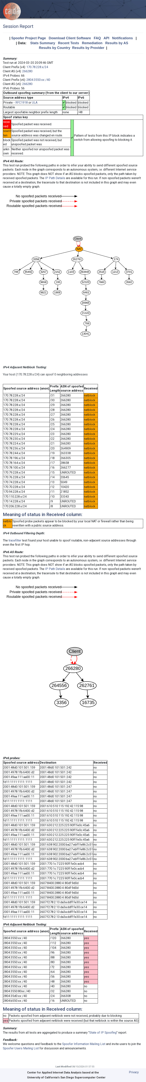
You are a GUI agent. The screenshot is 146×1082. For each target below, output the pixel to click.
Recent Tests (68, 43)
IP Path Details (55, 178)
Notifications (122, 38)
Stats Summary (42, 43)
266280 (27, 71)
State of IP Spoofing (103, 1032)
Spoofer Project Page (28, 38)
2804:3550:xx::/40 (38, 80)
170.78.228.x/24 (37, 67)
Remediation (92, 43)
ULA (34, 102)
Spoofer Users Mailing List (21, 1048)
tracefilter (15, 540)
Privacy (134, 1072)
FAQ (97, 38)
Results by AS (116, 43)
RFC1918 (21, 102)
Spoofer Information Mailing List (83, 1044)
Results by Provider (88, 48)
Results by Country (54, 48)
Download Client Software (70, 38)
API (106, 38)
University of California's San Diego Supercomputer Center (66, 1077)
